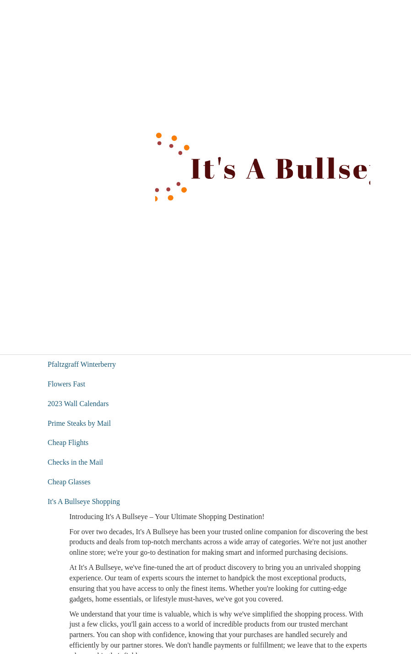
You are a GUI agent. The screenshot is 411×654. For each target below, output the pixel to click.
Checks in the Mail (75, 462)
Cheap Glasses (69, 482)
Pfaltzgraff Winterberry (82, 364)
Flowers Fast (66, 384)
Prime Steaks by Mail (79, 423)
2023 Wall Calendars (78, 403)
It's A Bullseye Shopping (84, 501)
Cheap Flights (68, 442)
